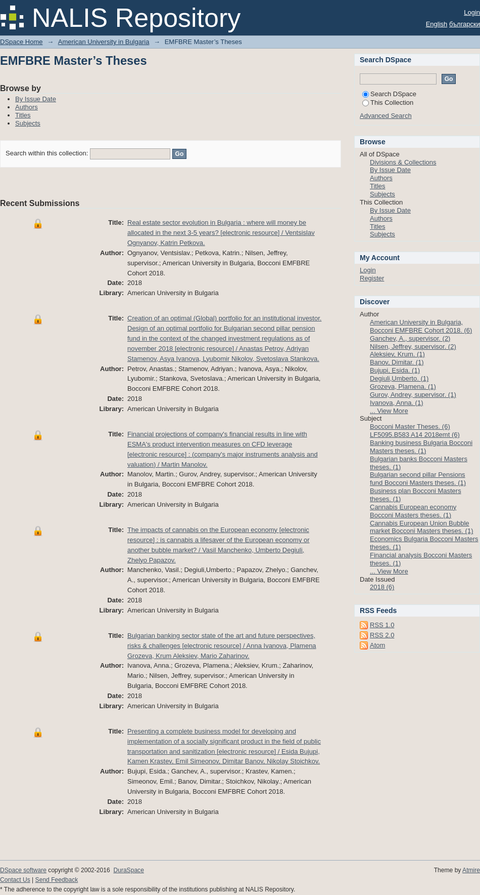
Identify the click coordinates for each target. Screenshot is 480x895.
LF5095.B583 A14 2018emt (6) (415, 434)
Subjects (27, 123)
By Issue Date (35, 99)
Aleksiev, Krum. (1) (397, 354)
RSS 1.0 (382, 625)
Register (372, 278)
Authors (26, 107)
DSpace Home (21, 42)
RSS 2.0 (382, 635)
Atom (377, 645)
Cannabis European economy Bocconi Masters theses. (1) (413, 511)
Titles (23, 115)
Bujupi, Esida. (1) (395, 370)
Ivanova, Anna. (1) (396, 402)
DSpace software (23, 870)
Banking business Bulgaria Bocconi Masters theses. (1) (421, 447)
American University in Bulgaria (104, 42)
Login (472, 12)
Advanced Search (386, 115)
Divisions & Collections (403, 162)
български (464, 24)
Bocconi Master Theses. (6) (410, 426)
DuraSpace (128, 870)
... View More (389, 411)
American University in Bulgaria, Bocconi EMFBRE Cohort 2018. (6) (421, 326)
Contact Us (15, 879)
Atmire (471, 870)
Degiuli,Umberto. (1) (399, 378)
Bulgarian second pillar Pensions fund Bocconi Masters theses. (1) (418, 478)
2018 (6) (382, 587)
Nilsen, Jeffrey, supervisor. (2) (413, 346)
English (437, 24)
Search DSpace (389, 94)
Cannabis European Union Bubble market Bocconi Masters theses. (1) (421, 527)
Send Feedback (56, 879)
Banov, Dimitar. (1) (397, 362)
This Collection (387, 102)
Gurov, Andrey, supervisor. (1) (413, 394)
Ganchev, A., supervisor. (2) (410, 338)
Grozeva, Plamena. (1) (403, 386)
